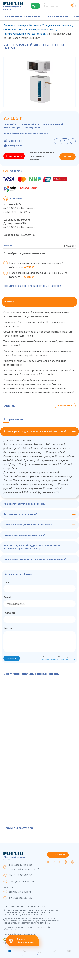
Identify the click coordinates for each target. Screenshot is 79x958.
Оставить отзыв (65, 406)
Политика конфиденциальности (19, 934)
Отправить (11, 658)
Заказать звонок (57, 855)
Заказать (67, 156)
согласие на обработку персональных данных (59, 659)
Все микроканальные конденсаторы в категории (32, 286)
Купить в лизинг (14, 156)
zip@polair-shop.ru (20, 892)
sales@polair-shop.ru (21, 882)
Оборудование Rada (57, 16)
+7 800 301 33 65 (20, 898)
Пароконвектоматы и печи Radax (21, 16)
